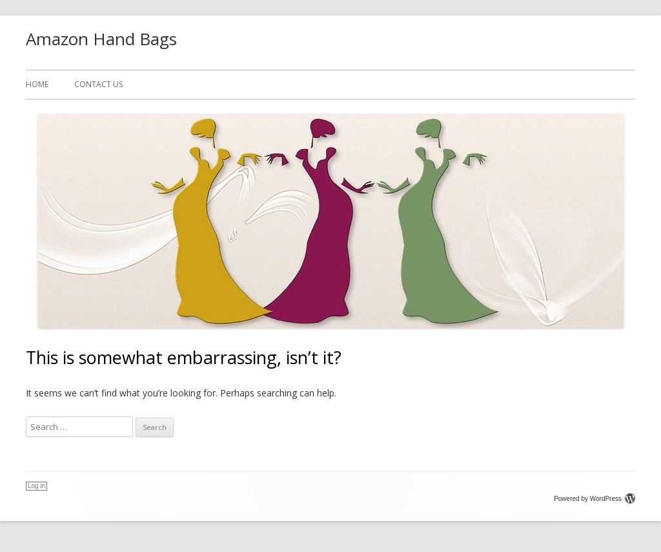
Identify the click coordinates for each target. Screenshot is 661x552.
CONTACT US (98, 84)
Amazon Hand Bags (101, 38)
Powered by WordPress (594, 498)
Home (37, 84)
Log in (36, 485)
